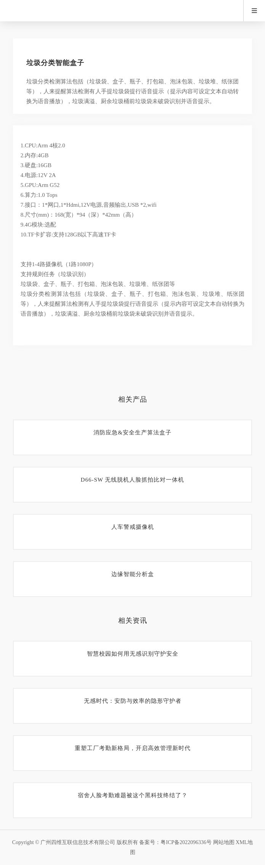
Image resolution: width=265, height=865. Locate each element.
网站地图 (223, 842)
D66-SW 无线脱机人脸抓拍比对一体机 (133, 480)
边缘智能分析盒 (132, 574)
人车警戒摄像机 (132, 527)
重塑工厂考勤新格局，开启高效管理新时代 (133, 748)
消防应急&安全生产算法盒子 (132, 432)
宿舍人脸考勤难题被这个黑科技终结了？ (133, 795)
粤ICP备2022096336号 (186, 842)
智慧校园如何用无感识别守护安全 (132, 654)
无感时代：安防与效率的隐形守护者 (132, 701)
